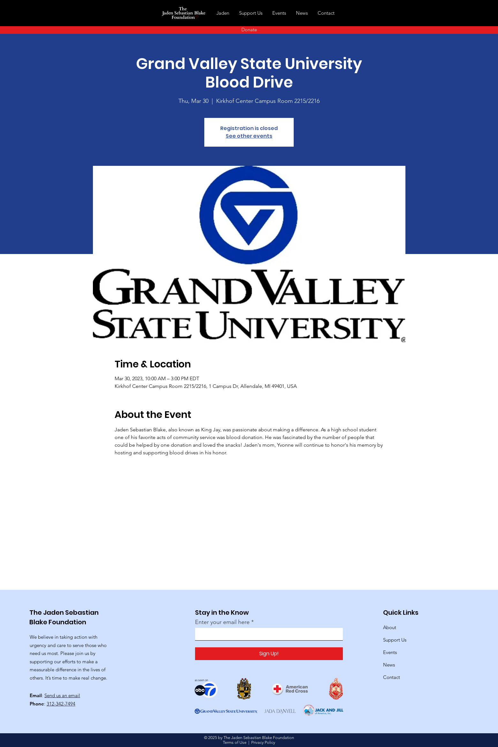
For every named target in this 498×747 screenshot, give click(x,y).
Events (390, 652)
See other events (249, 136)
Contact (391, 677)
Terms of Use (234, 742)
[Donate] (249, 30)
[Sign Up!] (269, 653)
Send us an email (62, 695)
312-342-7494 (61, 704)
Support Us (394, 640)
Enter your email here (222, 622)
